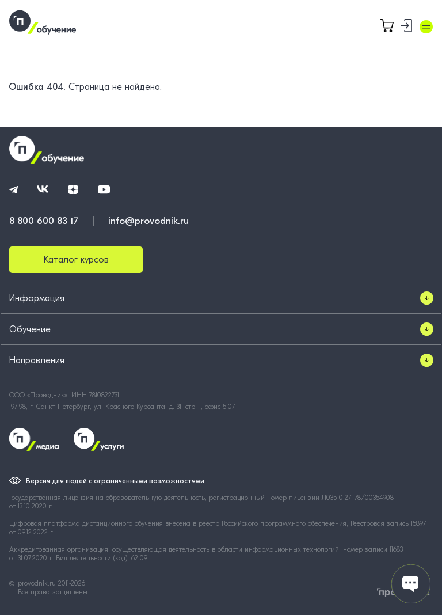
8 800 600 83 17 (43, 220)
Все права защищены (52, 592)
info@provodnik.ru (148, 220)
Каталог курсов (76, 260)
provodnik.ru (38, 583)
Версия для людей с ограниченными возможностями (115, 481)
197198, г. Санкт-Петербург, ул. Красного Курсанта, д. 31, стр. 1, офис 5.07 (122, 407)
